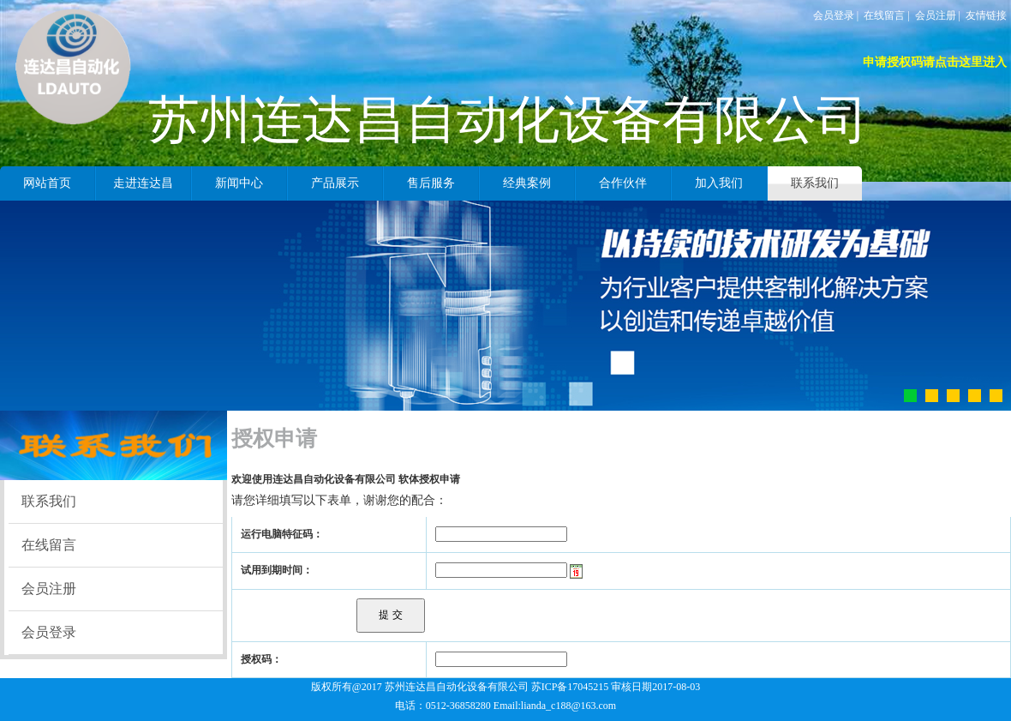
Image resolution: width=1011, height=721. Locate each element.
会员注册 (935, 15)
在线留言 (884, 15)
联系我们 (48, 501)
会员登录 (833, 15)
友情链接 (986, 15)
